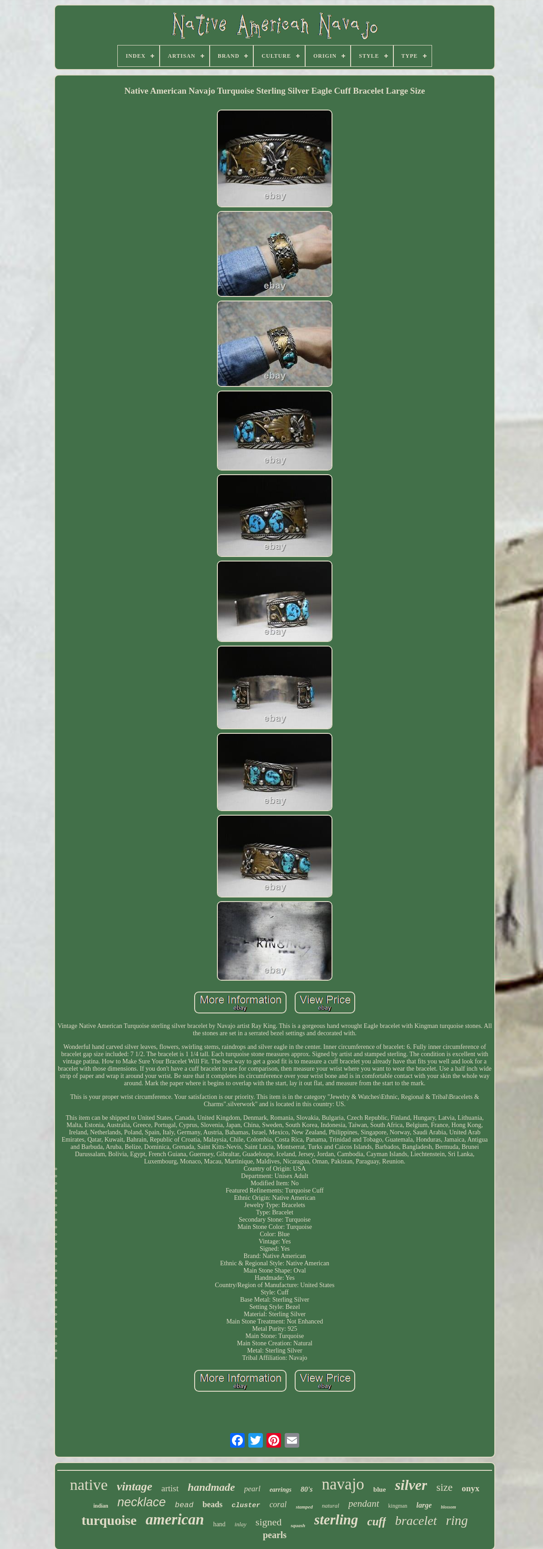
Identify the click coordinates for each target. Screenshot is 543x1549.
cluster (245, 1505)
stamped (304, 1506)
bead (184, 1505)
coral (278, 1504)
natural (330, 1505)
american (175, 1519)
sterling (336, 1520)
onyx (470, 1488)
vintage (134, 1486)
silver (411, 1485)
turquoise (108, 1520)
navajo (343, 1484)
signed (269, 1522)
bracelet (416, 1521)
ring (457, 1520)
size (444, 1487)
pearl (252, 1488)
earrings (281, 1489)
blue (379, 1489)
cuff (376, 1521)
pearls (275, 1535)
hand (219, 1524)
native (89, 1484)
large (424, 1505)
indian (100, 1506)
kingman (397, 1506)
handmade (211, 1487)
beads (212, 1504)
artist (170, 1488)
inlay (240, 1524)
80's (307, 1489)
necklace (141, 1502)
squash (298, 1525)
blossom (448, 1506)
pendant (363, 1503)
